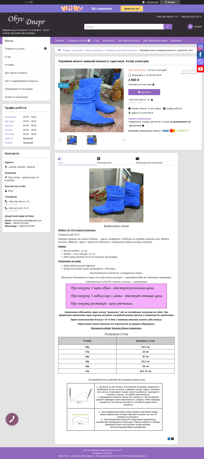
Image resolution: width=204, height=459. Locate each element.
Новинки (176, 40)
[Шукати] (168, 26)
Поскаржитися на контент (107, 456)
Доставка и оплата (129, 40)
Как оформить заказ (155, 40)
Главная (59, 40)
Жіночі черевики (94, 50)
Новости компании (16, 96)
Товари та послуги (73, 50)
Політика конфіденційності (133, 456)
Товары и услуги (77, 40)
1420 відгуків (152, 2)
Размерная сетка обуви (19, 88)
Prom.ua (117, 450)
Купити (146, 92)
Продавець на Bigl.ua (102, 453)
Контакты (109, 40)
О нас (96, 40)
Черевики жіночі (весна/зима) (121, 50)
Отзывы (9, 64)
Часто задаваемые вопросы (21, 80)
